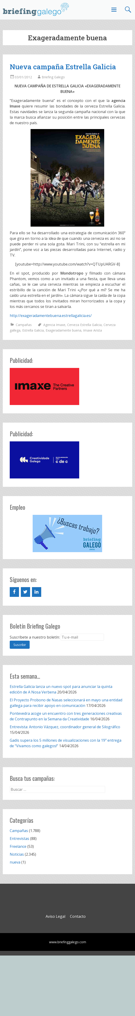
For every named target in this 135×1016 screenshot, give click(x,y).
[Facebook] (14, 592)
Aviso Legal (55, 916)
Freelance (18, 846)
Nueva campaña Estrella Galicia (63, 66)
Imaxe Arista (92, 330)
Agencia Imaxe (54, 325)
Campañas (24, 325)
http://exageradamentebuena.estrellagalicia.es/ (51, 315)
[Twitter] (25, 592)
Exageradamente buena (63, 330)
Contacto (78, 916)
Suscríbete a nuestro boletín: (35, 637)
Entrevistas (19, 838)
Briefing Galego (53, 77)
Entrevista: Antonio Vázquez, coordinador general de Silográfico (65, 726)
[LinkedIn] (36, 592)
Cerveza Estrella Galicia (84, 325)
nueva (15, 862)
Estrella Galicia (33, 330)
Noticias (17, 854)
